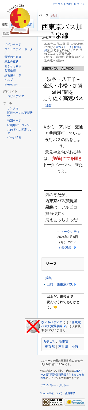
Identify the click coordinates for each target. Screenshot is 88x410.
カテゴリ (49, 341)
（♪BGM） (65, 247)
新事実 (64, 341)
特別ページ (14, 120)
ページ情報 (14, 137)
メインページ (12, 44)
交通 (75, 347)
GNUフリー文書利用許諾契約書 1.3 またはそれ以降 (62, 374)
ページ (43, 15)
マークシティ (70, 231)
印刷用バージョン (18, 125)
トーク (67, 46)
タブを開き (67, 158)
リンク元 (13, 108)
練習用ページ (12, 75)
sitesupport (11, 84)
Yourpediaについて (51, 393)
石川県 (63, 347)
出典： (60, 284)
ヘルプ (8, 79)
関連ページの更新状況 (20, 114)
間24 (58, 46)
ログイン (79, 4)
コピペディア (15, 96)
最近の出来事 (12, 57)
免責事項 (70, 393)
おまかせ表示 (12, 66)
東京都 (50, 347)
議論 (54, 15)
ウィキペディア (51, 322)
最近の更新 (11, 61)
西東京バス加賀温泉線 (61, 324)
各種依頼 (10, 70)
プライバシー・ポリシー (54, 385)
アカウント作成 (62, 4)
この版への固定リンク (20, 131)
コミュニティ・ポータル (18, 51)
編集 (49, 105)
